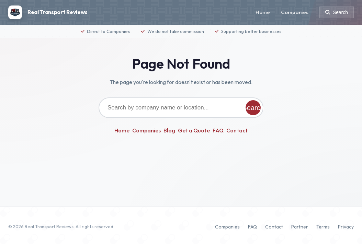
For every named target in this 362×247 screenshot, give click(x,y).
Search (253, 107)
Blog (169, 130)
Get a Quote (194, 130)
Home (263, 12)
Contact (237, 130)
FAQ (218, 130)
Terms (323, 227)
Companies (294, 12)
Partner (299, 227)
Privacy (346, 227)
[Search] (336, 12)
